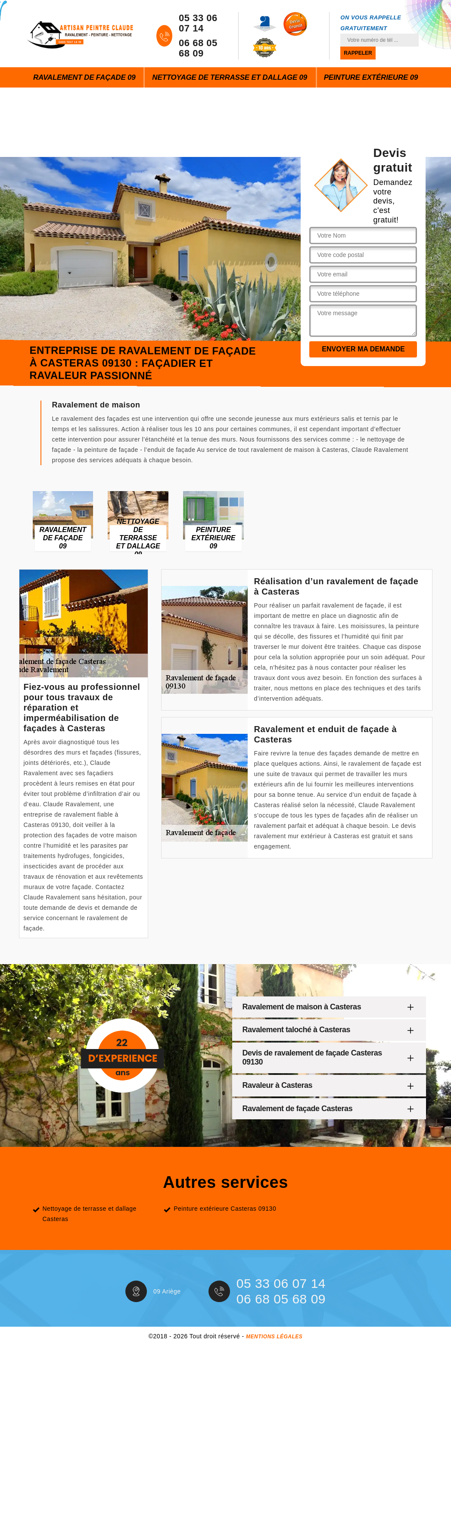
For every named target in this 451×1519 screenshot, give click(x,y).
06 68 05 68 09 (198, 48)
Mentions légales (274, 1337)
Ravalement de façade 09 (84, 77)
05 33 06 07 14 (198, 23)
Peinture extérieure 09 (371, 77)
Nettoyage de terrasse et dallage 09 (229, 77)
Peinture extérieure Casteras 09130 (225, 1208)
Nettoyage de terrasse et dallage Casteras (90, 1213)
